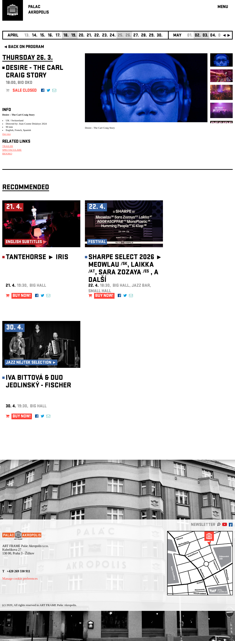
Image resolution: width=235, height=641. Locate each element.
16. (50, 35)
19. (73, 35)
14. (34, 35)
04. (213, 35)
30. (159, 35)
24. (113, 35)
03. (205, 35)
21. (89, 35)
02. (198, 35)
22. (97, 35)
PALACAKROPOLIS (38, 10)
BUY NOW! (22, 296)
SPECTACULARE (12, 149)
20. (81, 35)
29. (152, 35)
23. (105, 35)
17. (58, 35)
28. (144, 35)
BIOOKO (7, 153)
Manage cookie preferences (20, 578)
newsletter (203, 525)
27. (136, 35)
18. (66, 35)
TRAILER (7, 146)
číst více (6, 134)
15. (42, 35)
